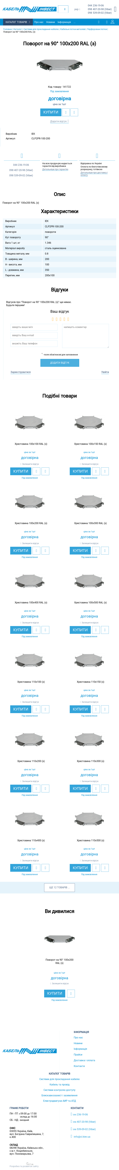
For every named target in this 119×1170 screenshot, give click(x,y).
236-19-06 (96, 5)
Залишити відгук (30, 464)
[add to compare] (74, 112)
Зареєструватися (21, 372)
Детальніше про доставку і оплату (94, 173)
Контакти (79, 1066)
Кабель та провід (60, 1084)
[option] (59, 65)
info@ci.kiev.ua (80, 1136)
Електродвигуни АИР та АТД (59, 1100)
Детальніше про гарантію (55, 169)
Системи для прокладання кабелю (59, 1079)
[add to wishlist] (66, 112)
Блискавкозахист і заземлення (59, 1095)
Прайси (78, 1054)
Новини (50, 22)
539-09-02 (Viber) (100, 13)
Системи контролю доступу (59, 1090)
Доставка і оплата (84, 1060)
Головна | (8, 29)
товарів (62, 887)
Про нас (38, 22)
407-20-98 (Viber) (100, 9)
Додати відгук (58, 121)
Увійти (105, 372)
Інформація (64, 22)
